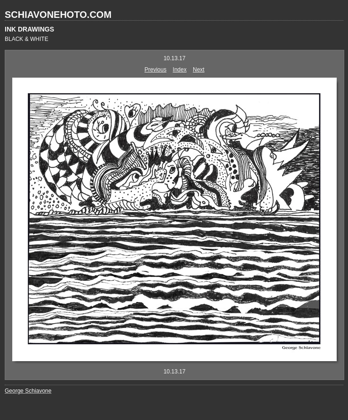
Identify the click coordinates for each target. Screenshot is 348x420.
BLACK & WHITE (26, 39)
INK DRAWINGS (29, 29)
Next (199, 69)
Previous (155, 69)
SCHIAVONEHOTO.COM (58, 14)
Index (179, 69)
